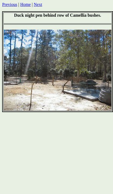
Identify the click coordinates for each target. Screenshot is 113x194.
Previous (9, 4)
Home (25, 4)
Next (38, 4)
